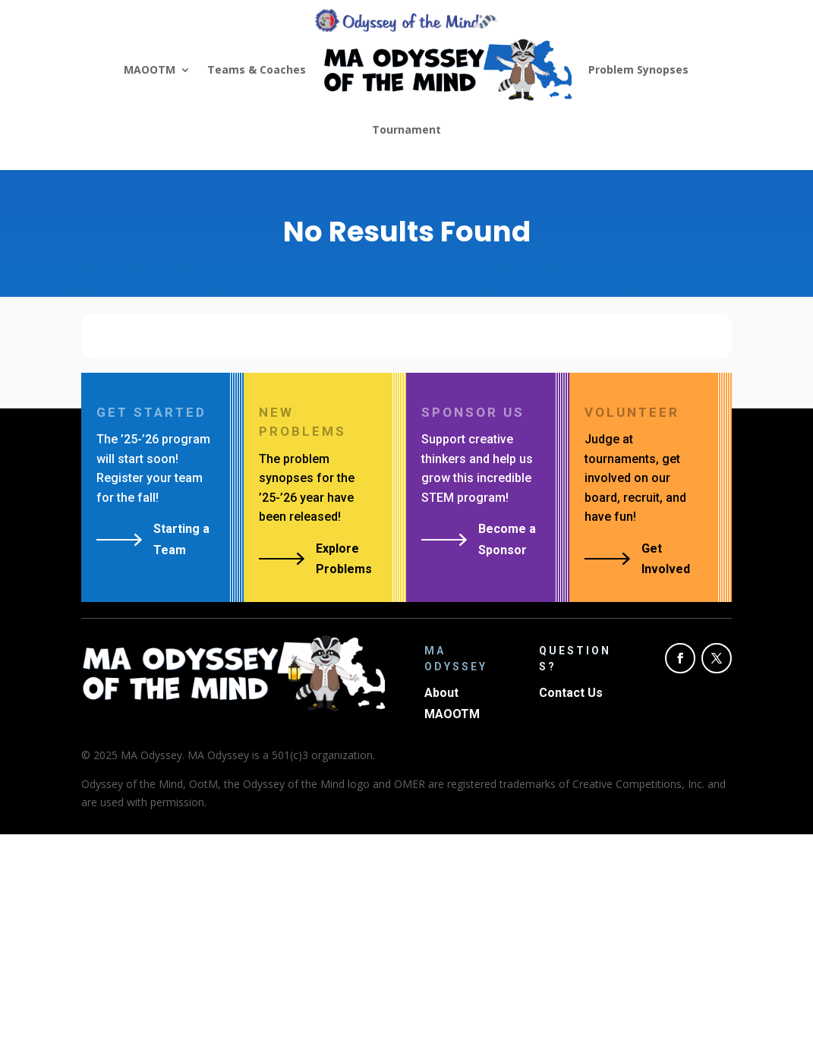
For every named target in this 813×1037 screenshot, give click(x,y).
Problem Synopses (638, 69)
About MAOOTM (452, 703)
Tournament (406, 129)
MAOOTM (149, 69)
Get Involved (665, 558)
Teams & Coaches (256, 69)
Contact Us (571, 693)
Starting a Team (181, 539)
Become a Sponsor (507, 539)
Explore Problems (344, 558)
